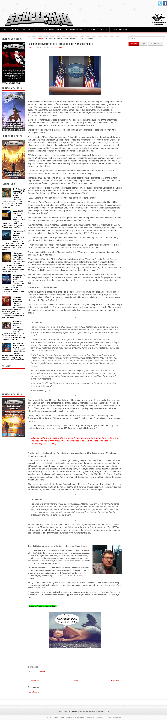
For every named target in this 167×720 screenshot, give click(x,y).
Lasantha (76, 717)
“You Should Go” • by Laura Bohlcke (19, 233)
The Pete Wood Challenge (74, 29)
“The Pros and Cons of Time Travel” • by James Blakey (18, 256)
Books (36, 29)
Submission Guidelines (120, 29)
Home (4, 29)
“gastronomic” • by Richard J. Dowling (19, 277)
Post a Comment (34, 692)
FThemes (55, 717)
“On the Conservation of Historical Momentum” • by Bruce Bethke (60, 43)
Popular (134, 44)
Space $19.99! (18, 211)
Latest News (14, 29)
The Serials (91, 29)
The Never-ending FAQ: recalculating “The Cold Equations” (17, 301)
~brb (32, 47)
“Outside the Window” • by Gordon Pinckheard (18, 324)
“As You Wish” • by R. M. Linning (18, 345)
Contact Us (103, 29)
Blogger (106, 711)
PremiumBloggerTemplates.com (91, 717)
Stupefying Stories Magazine (82, 711)
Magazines (26, 29)
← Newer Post (34, 681)
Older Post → (116, 681)
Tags (143, 44)
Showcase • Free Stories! (52, 29)
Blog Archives (155, 44)
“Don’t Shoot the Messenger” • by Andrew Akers (19, 191)
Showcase (39, 38)
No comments (56, 47)
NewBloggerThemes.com (114, 717)
